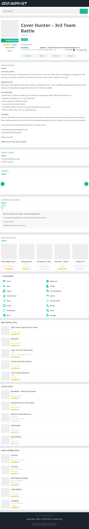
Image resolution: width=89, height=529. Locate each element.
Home (23, 21)
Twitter (40, 56)
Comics (29, 21)
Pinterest (55, 56)
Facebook (26, 56)
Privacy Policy (46, 519)
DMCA (38, 519)
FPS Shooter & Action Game (30, 50)
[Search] (44, 11)
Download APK (9, 41)
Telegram (69, 56)
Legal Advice (31, 519)
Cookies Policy (57, 519)
